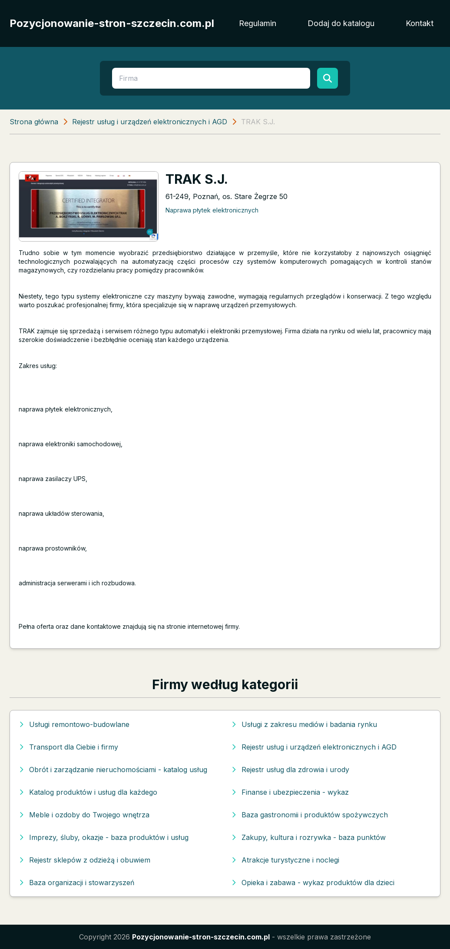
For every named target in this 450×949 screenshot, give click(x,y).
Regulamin (257, 23)
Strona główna (34, 121)
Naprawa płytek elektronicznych (211, 210)
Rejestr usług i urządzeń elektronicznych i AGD (149, 121)
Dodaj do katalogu (341, 23)
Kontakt (419, 23)
